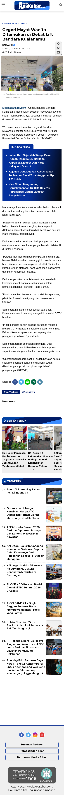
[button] (58, 52)
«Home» (6, 23)
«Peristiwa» (19, 23)
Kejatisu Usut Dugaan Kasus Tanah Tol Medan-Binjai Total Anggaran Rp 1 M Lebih (31, 175)
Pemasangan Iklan (32, 750)
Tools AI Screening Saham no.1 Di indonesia (23, 491)
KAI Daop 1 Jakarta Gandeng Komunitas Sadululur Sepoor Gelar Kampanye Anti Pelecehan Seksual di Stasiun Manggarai (25, 552)
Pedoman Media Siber (32, 757)
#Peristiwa (28, 392)
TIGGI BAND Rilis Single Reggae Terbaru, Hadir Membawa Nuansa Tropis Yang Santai (23, 608)
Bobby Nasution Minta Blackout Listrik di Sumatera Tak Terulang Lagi (25, 625)
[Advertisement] (25, 701)
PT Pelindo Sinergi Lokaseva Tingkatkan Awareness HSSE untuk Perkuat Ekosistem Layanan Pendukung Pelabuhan (25, 647)
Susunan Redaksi (32, 744)
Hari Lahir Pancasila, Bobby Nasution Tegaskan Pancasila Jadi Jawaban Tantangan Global (14, 460)
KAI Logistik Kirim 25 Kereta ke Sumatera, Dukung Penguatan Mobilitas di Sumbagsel (24, 570)
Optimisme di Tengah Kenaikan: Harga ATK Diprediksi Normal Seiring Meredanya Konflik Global (23, 513)
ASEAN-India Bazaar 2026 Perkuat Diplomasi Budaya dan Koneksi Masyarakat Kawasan (24, 532)
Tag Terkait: (11, 392)
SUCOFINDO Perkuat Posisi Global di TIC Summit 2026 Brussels (24, 587)
